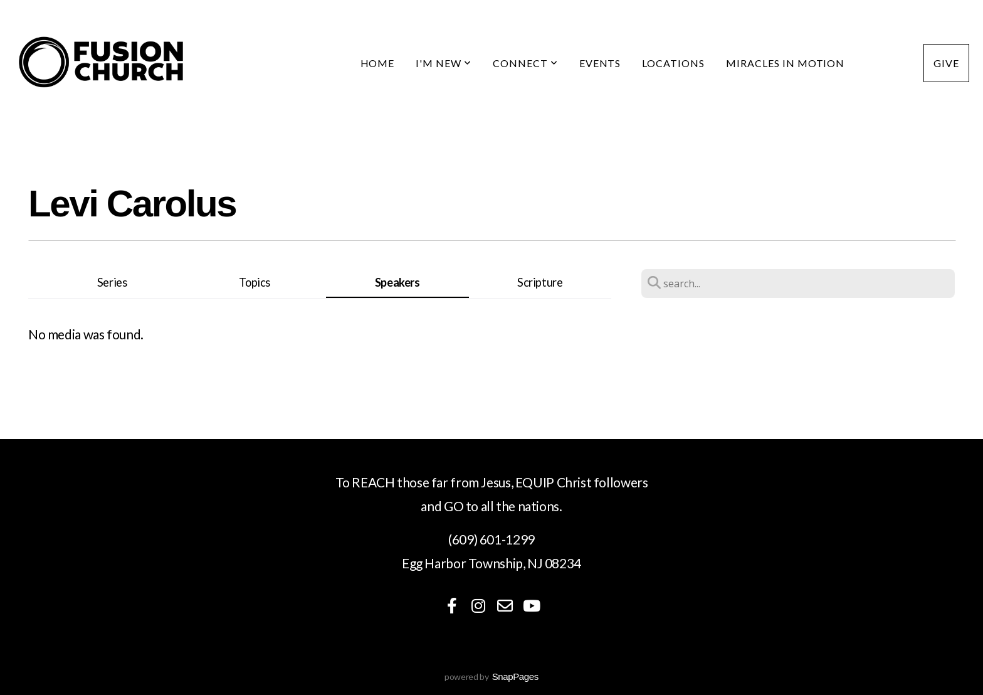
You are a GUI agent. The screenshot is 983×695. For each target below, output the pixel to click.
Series (112, 282)
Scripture (540, 282)
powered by (491, 676)
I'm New (443, 63)
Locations (673, 63)
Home (377, 63)
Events (600, 63)
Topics (254, 282)
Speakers (397, 282)
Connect (525, 63)
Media (884, 63)
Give (946, 63)
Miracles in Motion (785, 63)
